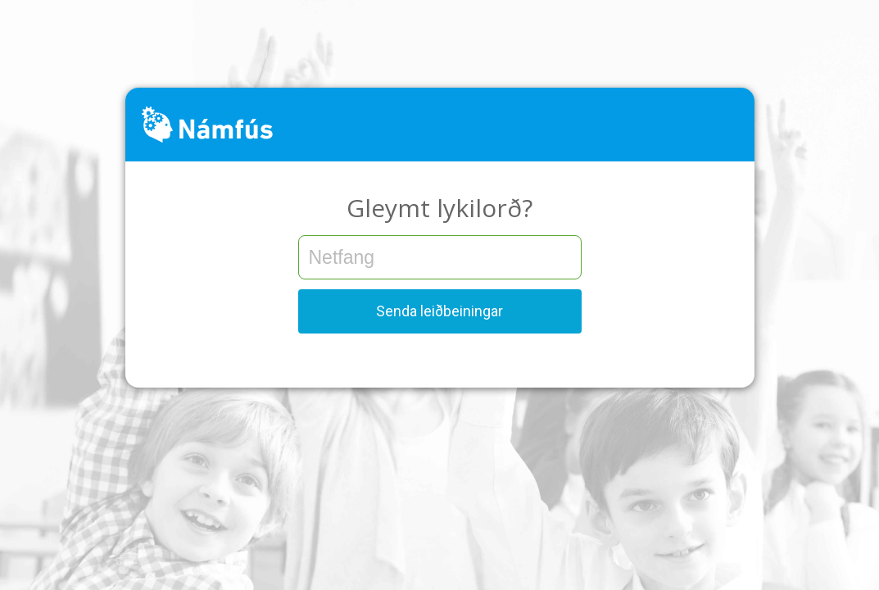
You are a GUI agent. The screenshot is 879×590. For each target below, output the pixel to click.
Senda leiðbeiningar (439, 311)
